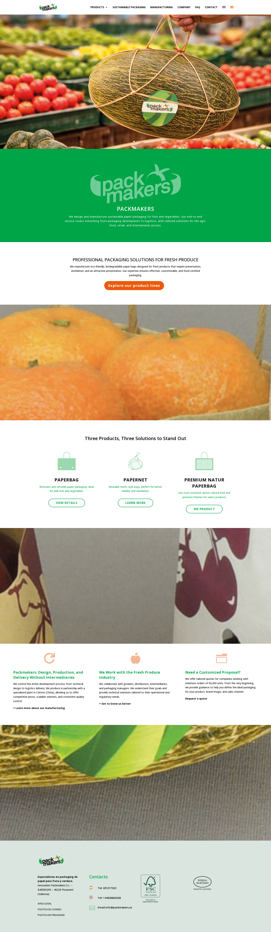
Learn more (135, 503)
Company (183, 7)
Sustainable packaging (129, 7)
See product (204, 509)
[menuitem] (224, 10)
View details (66, 503)
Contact (211, 7)
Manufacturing (161, 7)
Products (97, 7)
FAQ (197, 7)
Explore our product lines (134, 285)
